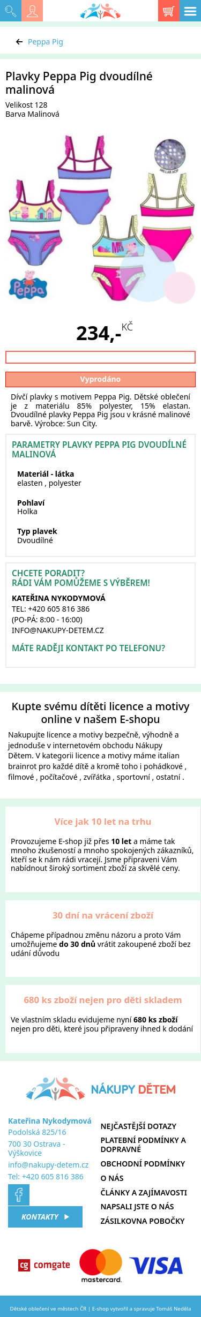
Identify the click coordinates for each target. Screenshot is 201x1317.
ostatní (168, 777)
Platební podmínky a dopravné (143, 1144)
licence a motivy (75, 734)
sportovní (133, 777)
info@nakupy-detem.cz (48, 1165)
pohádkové (163, 766)
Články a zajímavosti (144, 1192)
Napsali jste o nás (137, 1206)
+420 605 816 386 (53, 1176)
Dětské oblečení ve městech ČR (48, 1308)
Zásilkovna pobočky (143, 1221)
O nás (112, 1178)
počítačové (58, 777)
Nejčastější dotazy (138, 1126)
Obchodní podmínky (143, 1163)
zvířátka (97, 777)
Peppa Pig (45, 41)
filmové (21, 777)
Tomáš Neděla (173, 1308)
